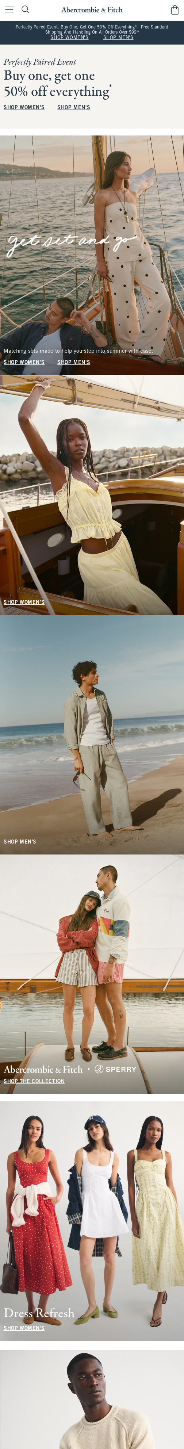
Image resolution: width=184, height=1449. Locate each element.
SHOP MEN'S (118, 38)
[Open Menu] (7, 10)
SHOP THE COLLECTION (34, 1081)
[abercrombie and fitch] (91, 10)
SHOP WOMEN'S (69, 38)
